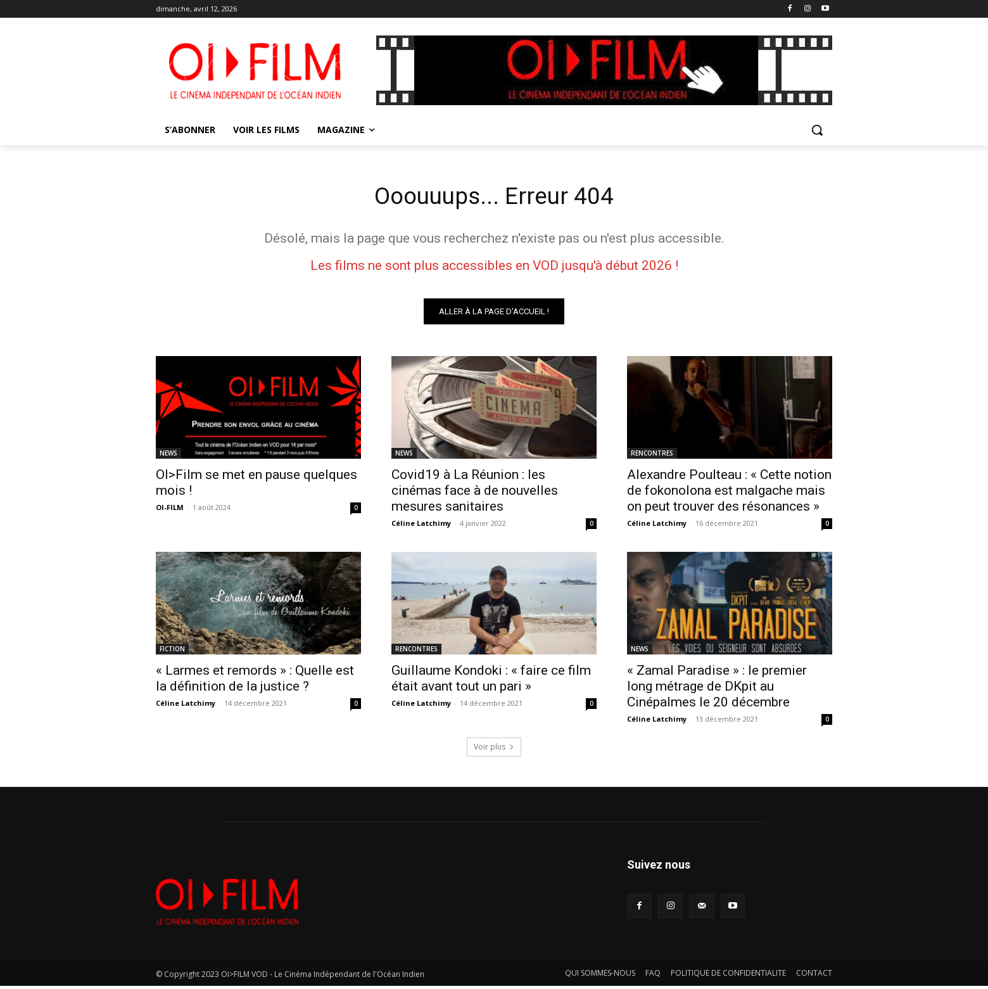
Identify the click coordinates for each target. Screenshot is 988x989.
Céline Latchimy (421, 525)
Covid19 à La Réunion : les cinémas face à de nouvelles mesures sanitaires (474, 492)
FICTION (172, 651)
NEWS (168, 455)
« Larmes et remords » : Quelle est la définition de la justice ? (255, 680)
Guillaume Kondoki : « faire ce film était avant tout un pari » (491, 680)
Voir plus (494, 749)
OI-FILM (170, 509)
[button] (817, 130)
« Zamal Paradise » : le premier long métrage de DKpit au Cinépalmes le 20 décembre (717, 688)
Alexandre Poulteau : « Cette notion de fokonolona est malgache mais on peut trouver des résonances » (729, 492)
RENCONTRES (652, 455)
